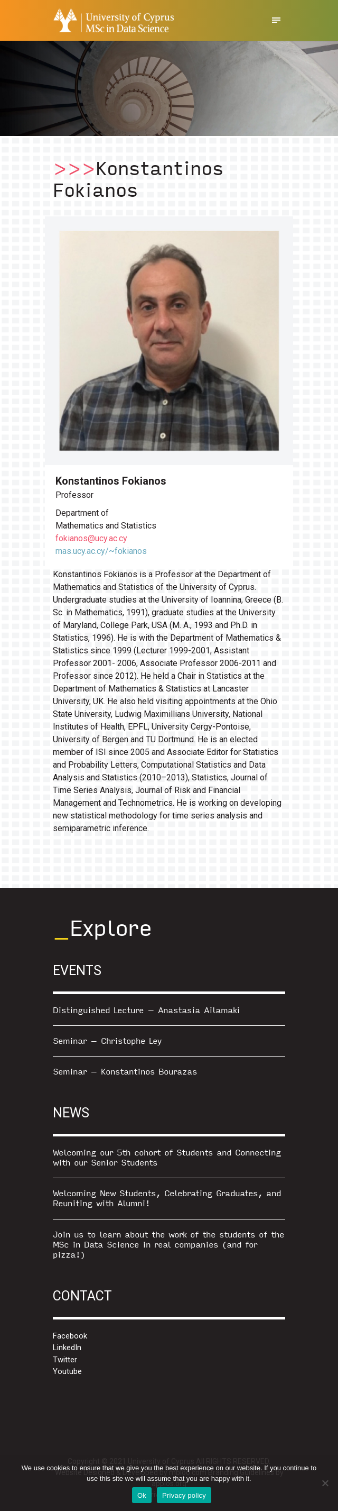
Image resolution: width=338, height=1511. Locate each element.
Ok (141, 1495)
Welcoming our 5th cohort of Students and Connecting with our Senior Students (167, 1157)
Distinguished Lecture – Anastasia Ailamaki (146, 1009)
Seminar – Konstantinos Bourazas (125, 1071)
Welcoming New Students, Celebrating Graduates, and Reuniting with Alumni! (167, 1197)
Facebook (70, 1336)
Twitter (65, 1359)
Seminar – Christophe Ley (107, 1040)
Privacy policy (184, 1495)
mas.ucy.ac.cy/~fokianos (101, 551)
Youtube (67, 1371)
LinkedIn (67, 1347)
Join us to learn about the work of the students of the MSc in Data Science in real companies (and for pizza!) (168, 1244)
